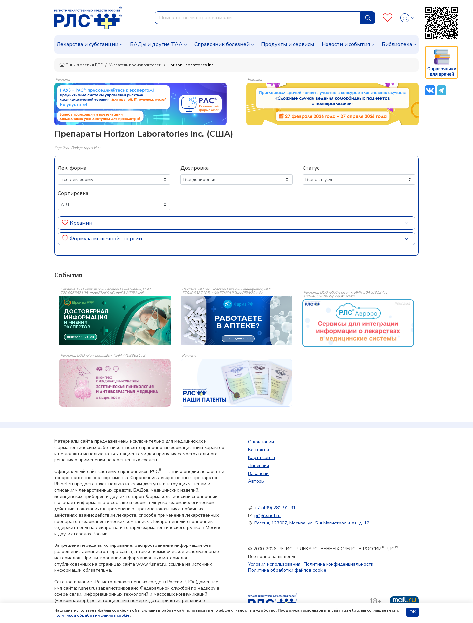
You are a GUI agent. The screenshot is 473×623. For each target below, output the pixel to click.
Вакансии (258, 473)
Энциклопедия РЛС (81, 65)
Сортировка (73, 193)
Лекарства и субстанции (87, 44)
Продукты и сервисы (287, 44)
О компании (261, 442)
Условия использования (274, 564)
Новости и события (346, 44)
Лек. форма (72, 168)
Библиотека (397, 44)
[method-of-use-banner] (140, 103)
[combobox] (258, 17)
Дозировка (194, 168)
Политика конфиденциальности (338, 564)
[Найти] (367, 17)
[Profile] (407, 18)
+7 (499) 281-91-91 (275, 508)
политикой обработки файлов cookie (92, 615)
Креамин (81, 223)
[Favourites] (387, 18)
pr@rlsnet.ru (267, 515)
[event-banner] (358, 323)
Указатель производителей (135, 65)
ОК (412, 612)
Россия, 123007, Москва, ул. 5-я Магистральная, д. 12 (311, 523)
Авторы (256, 481)
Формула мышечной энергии (106, 238)
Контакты (258, 450)
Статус (311, 168)
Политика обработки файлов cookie (287, 570)
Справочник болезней (222, 44)
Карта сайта (261, 458)
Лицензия (258, 465)
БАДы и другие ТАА (156, 44)
